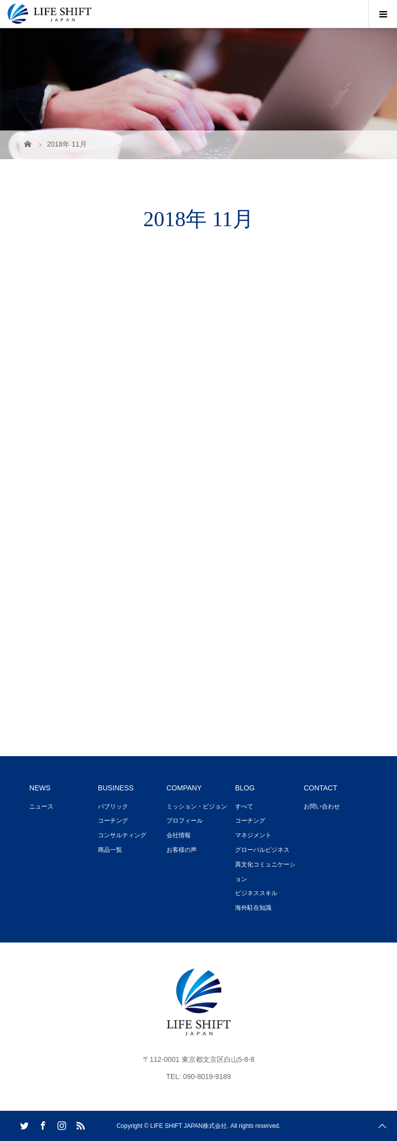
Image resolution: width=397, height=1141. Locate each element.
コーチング (113, 820)
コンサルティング (122, 835)
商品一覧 (110, 849)
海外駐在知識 (253, 907)
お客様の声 (181, 849)
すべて (244, 806)
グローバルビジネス (262, 849)
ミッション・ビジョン (196, 806)
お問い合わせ (322, 806)
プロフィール (184, 820)
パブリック (113, 806)
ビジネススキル (256, 893)
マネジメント (253, 835)
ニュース (41, 806)
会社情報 (178, 835)
